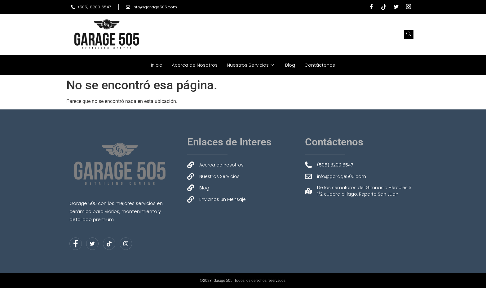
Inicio (156, 65)
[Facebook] (371, 7)
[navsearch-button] (408, 34)
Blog (290, 65)
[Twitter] (396, 7)
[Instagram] (408, 7)
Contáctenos (319, 65)
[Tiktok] (383, 7)
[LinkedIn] (109, 243)
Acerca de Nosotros (195, 65)
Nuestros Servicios (250, 65)
